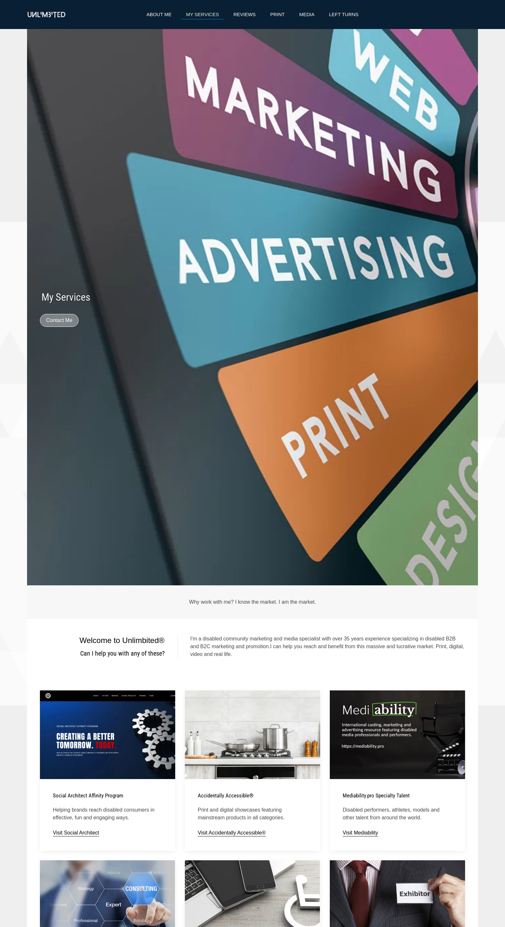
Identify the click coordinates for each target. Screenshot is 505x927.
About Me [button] (159, 14)
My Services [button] (202, 14)
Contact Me (59, 320)
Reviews (244, 14)
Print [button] (277, 14)
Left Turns (343, 14)
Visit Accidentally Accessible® (232, 832)
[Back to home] (46, 14)
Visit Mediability (360, 832)
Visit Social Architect (76, 832)
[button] (107, 904)
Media (307, 14)
